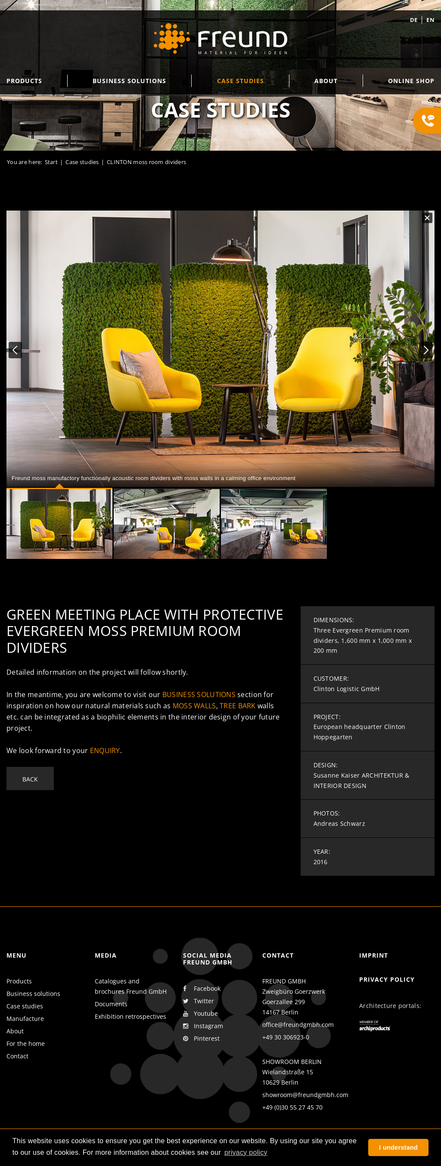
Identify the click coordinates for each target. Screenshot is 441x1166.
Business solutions (33, 993)
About (15, 1031)
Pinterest (201, 1038)
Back (30, 779)
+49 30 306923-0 (285, 1037)
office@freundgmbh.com (298, 1024)
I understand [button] (398, 1147)
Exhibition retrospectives (130, 1016)
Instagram (203, 1026)
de (414, 20)
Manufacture (25, 1018)
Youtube (200, 1013)
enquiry (105, 750)
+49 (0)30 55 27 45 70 (292, 1107)
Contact (17, 1056)
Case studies (24, 1006)
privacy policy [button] (245, 1152)
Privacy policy (387, 979)
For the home (25, 1043)
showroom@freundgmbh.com (305, 1095)
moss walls (194, 705)
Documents (111, 1004)
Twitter (198, 1001)
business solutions (199, 694)
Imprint (373, 955)
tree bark (238, 705)
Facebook (201, 988)
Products (19, 981)
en (430, 20)
